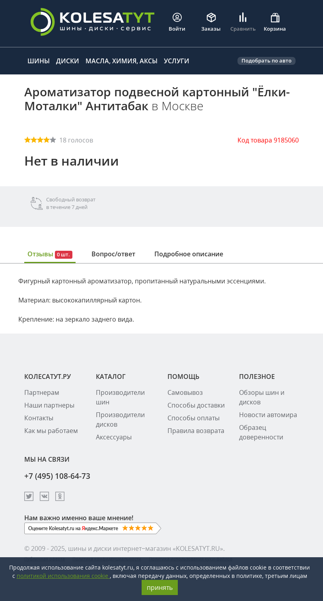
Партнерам (41, 392)
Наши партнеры (49, 405)
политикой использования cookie (63, 576)
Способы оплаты (193, 418)
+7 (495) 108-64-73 (57, 475)
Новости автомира (268, 414)
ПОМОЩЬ (183, 376)
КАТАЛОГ (111, 376)
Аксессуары (114, 437)
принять (160, 587)
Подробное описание (188, 254)
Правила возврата (195, 430)
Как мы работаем (51, 430)
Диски (67, 61)
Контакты (38, 418)
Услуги (176, 61)
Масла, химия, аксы (122, 61)
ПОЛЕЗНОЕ (257, 376)
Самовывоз (185, 392)
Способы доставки (196, 405)
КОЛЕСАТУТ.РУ (47, 376)
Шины (38, 61)
